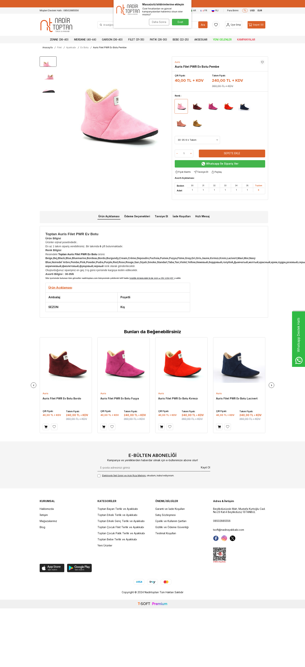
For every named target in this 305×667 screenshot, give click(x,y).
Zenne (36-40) (59, 39)
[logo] (56, 24)
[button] (33, 385)
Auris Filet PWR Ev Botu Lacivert (237, 398)
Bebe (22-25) (181, 39)
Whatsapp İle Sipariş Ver (220, 164)
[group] (115, 115)
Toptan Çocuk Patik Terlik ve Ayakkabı (121, 533)
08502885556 (222, 520)
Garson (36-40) (112, 39)
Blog (42, 527)
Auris (177, 62)
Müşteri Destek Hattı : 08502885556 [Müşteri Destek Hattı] (59, 10)
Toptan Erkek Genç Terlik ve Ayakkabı (121, 521)
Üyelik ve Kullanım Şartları (170, 521)
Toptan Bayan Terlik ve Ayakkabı (117, 508)
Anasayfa (47, 47)
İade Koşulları (182, 216)
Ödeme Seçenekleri (137, 216)
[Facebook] (216, 538)
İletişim (44, 514)
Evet (180, 21)
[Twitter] (232, 538)
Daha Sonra (159, 21)
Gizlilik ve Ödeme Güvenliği (172, 527)
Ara (203, 24)
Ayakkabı (71, 47)
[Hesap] (233, 24)
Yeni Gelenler (222, 39)
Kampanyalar (246, 39)
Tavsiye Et (200, 172)
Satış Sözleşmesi (165, 514)
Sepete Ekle (232, 153)
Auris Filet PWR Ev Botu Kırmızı (178, 398)
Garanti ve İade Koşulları (170, 508)
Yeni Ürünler (104, 545)
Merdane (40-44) (85, 39)
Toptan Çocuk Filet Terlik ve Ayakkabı (120, 527)
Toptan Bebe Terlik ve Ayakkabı (117, 539)
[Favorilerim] (216, 24)
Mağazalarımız (48, 521)
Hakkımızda (47, 508)
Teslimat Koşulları (165, 533)
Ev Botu (84, 47)
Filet (59, 47)
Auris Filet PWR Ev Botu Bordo (62, 398)
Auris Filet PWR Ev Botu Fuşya (119, 398)
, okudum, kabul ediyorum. (135, 475)
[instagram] (224, 538)
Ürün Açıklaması (109, 216)
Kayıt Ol (205, 467)
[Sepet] (256, 24)
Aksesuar (200, 39)
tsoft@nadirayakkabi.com (228, 529)
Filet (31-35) (136, 39)
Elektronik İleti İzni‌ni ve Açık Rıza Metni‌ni (124, 475)
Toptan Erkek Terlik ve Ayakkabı (117, 514)
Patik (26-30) (158, 39)
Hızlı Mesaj (202, 216)
